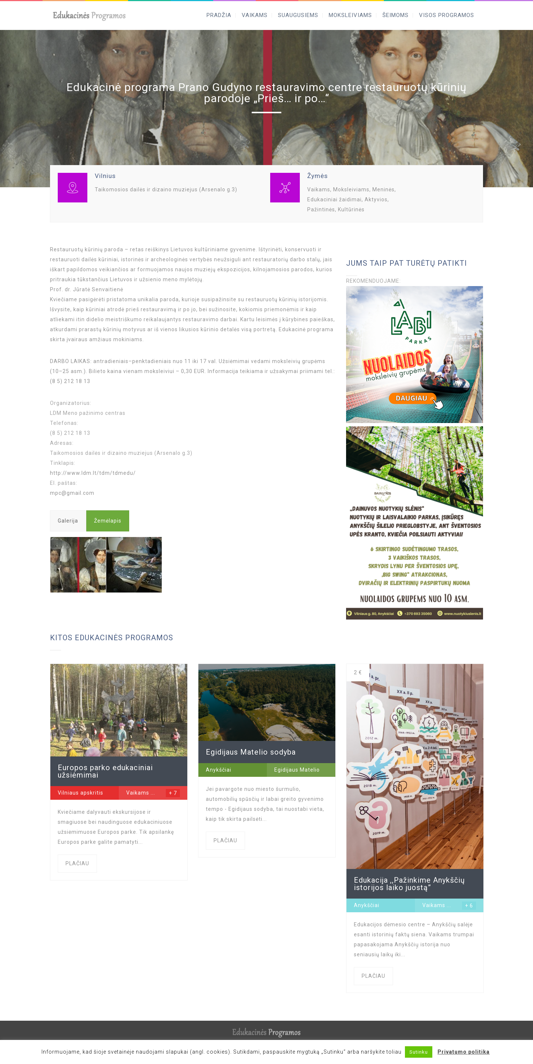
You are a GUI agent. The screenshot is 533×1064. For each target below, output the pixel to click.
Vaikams (137, 793)
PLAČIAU (77, 863)
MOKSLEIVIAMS (350, 15)
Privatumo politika (464, 1052)
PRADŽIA (219, 15)
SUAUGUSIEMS (298, 15)
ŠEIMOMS (395, 15)
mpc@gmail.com (72, 493)
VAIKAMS (255, 15)
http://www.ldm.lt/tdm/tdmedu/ (93, 473)
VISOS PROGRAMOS (446, 15)
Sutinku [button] (418, 1052)
